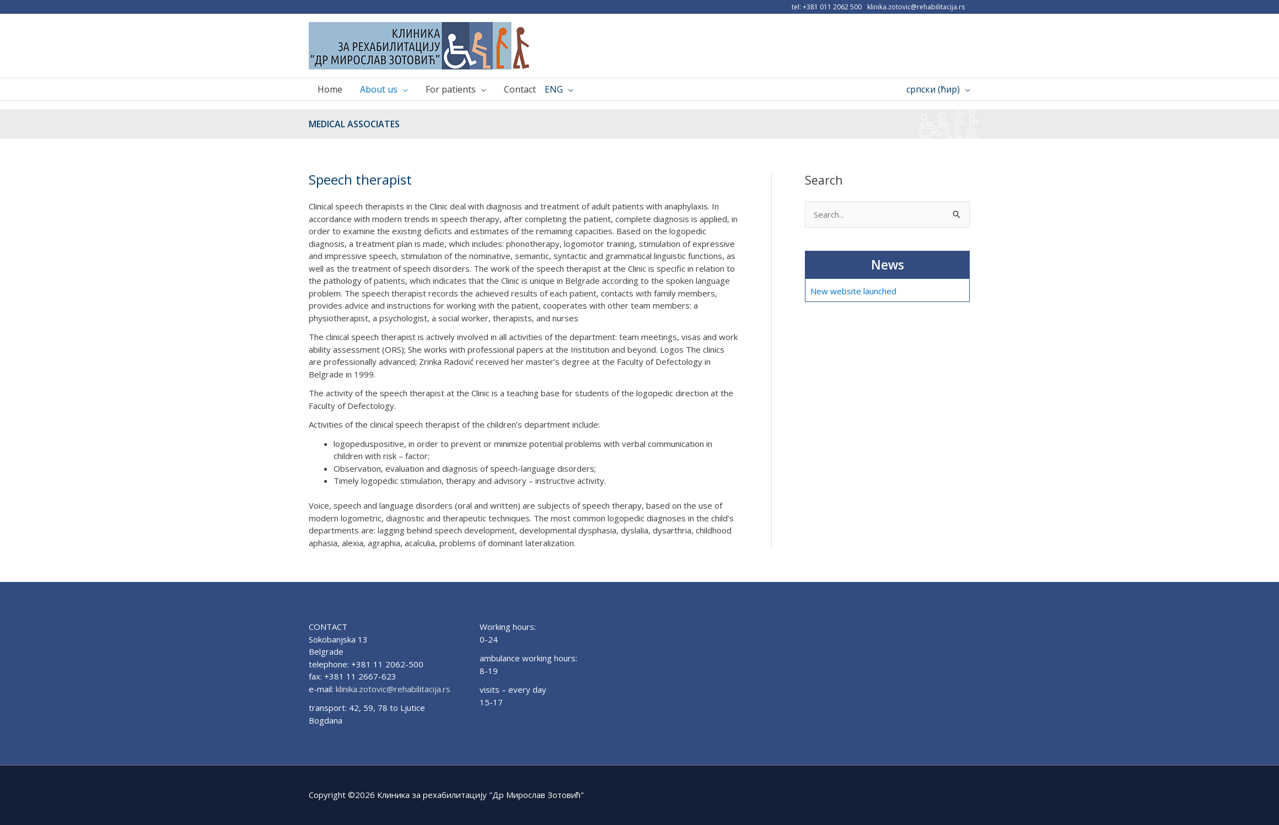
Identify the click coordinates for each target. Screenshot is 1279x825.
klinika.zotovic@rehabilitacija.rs (916, 7)
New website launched (853, 290)
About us (378, 89)
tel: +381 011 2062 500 (827, 7)
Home (330, 89)
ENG (554, 89)
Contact (520, 89)
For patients (451, 89)
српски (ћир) (933, 89)
